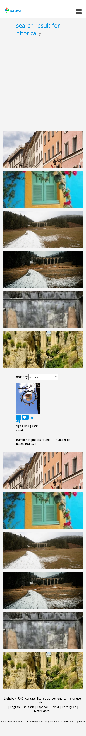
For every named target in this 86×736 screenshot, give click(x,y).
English (15, 707)
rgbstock (13, 10)
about (42, 702)
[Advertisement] (43, 84)
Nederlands (42, 711)
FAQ (20, 698)
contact (30, 698)
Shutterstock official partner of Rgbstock (22, 721)
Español (42, 707)
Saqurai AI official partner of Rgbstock (65, 721)
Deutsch (28, 707)
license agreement (49, 698)
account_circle (18, 422)
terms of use (72, 698)
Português (69, 707)
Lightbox (10, 698)
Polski (55, 707)
